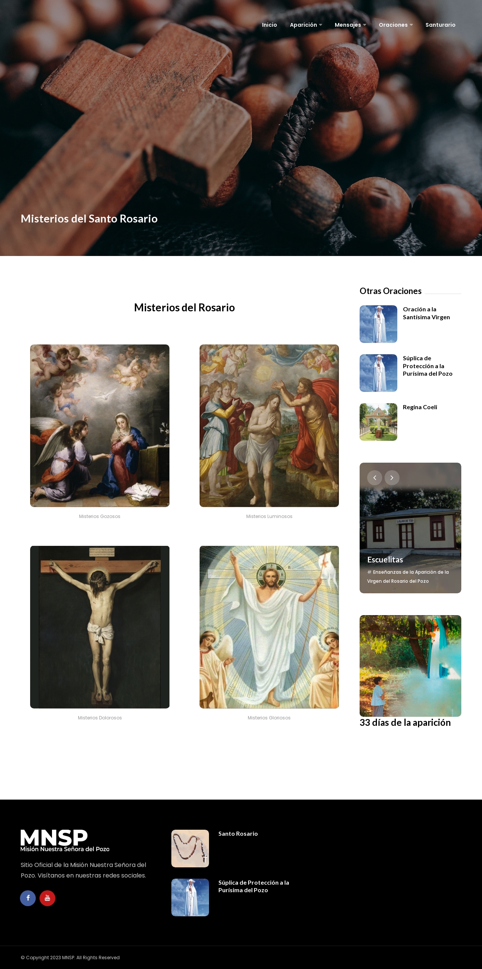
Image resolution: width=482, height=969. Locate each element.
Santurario (441, 25)
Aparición (303, 25)
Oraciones (393, 25)
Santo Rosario (238, 833)
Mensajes (348, 25)
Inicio (269, 25)
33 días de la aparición (388, 711)
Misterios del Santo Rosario (108, 216)
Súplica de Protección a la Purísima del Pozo (428, 365)
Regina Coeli (420, 406)
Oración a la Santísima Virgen (426, 312)
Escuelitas (386, 541)
